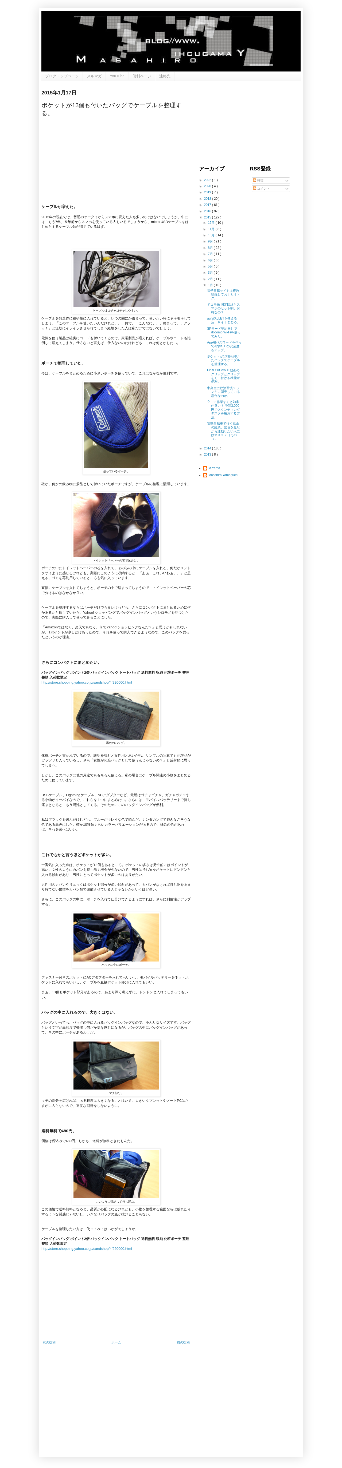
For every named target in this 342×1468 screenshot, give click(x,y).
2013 (208, 454)
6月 (211, 260)
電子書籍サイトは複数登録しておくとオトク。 (223, 294)
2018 (208, 199)
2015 (208, 217)
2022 (208, 180)
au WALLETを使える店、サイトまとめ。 (223, 320)
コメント (261, 188)
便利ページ (142, 76)
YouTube (117, 76)
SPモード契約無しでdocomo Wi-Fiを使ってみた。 (223, 332)
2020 (208, 186)
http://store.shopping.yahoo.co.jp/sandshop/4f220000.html (86, 682)
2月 (211, 279)
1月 (211, 285)
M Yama (214, 468)
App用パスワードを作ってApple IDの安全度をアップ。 (224, 346)
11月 (212, 229)
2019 (208, 192)
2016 (208, 211)
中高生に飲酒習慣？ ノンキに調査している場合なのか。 (223, 392)
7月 (211, 254)
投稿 (258, 180)
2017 (208, 205)
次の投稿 (49, 1342)
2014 (208, 448)
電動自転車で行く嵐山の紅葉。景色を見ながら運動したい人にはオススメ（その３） (223, 431)
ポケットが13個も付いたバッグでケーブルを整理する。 (223, 360)
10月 (212, 235)
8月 (211, 248)
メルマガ (94, 76)
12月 (212, 223)
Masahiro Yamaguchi (223, 475)
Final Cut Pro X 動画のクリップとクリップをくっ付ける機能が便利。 (223, 376)
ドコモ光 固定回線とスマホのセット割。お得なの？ (223, 308)
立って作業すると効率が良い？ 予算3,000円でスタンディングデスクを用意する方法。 (223, 409)
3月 (211, 272)
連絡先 (164, 76)
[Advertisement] (239, 122)
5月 (211, 266)
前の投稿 (183, 1342)
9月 (211, 241)
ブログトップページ (62, 76)
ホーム (116, 1342)
